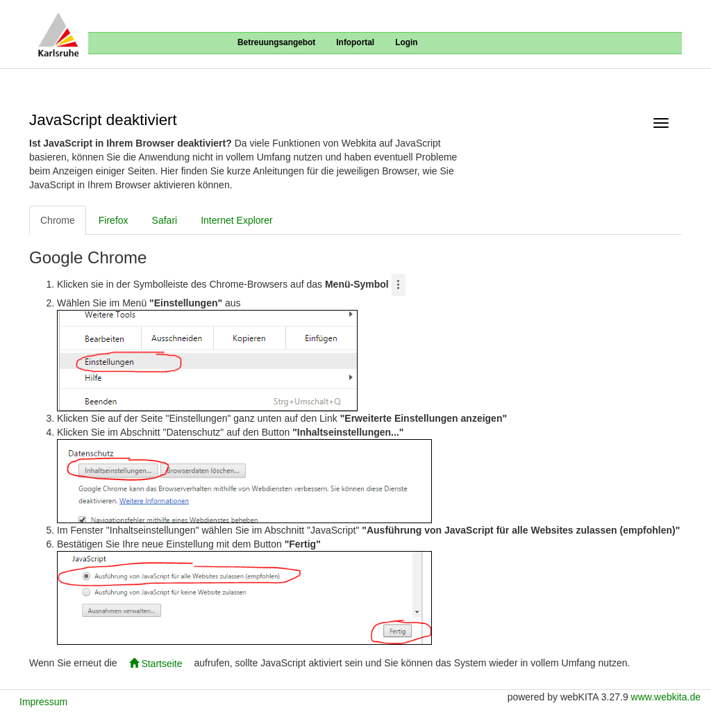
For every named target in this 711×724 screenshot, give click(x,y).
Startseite (156, 663)
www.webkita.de (666, 696)
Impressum (43, 701)
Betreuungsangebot (276, 42)
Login (406, 42)
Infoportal (355, 42)
